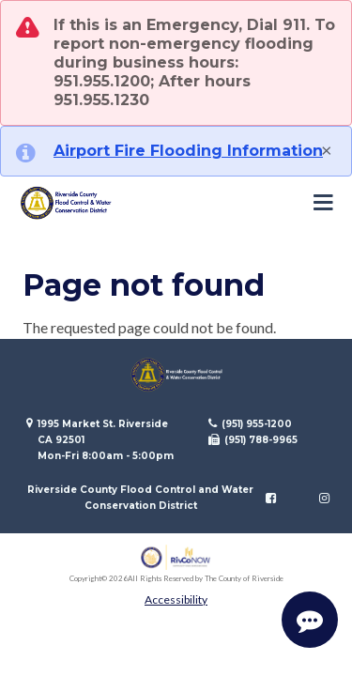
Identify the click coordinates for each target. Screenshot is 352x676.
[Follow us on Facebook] (271, 497)
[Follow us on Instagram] (324, 497)
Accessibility (176, 599)
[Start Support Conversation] (310, 620)
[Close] (326, 149)
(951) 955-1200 (257, 424)
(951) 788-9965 (261, 440)
